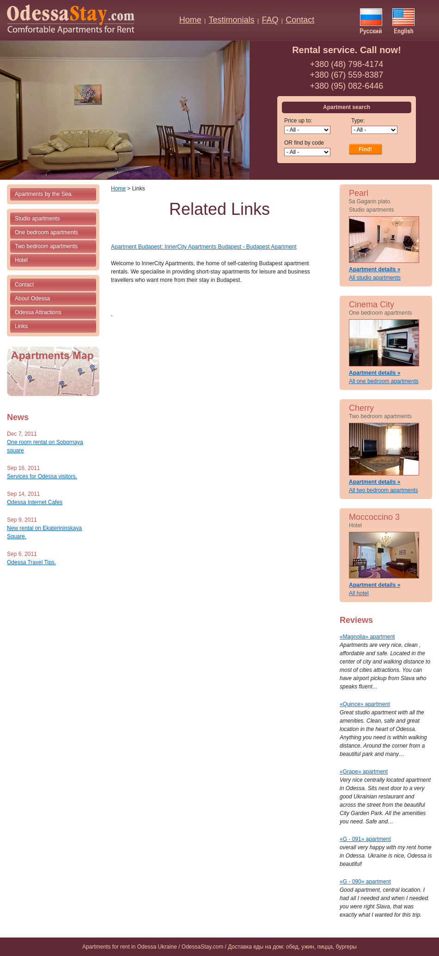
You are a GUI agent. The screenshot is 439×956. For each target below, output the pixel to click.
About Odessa (32, 298)
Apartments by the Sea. (44, 194)
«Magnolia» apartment (367, 636)
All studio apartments (375, 277)
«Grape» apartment (364, 771)
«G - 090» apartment (365, 881)
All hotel (359, 593)
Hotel (21, 260)
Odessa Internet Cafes (34, 502)
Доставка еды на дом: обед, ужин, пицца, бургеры (292, 947)
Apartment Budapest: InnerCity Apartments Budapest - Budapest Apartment (204, 247)
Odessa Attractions (38, 312)
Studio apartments (37, 218)
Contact (300, 19)
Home (190, 19)
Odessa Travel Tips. (31, 562)
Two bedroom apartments (46, 246)
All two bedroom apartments (383, 490)
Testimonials (232, 19)
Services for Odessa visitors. (42, 476)
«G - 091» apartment (365, 839)
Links (21, 326)
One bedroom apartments (46, 232)
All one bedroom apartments (384, 381)
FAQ (270, 19)
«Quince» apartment (365, 704)
